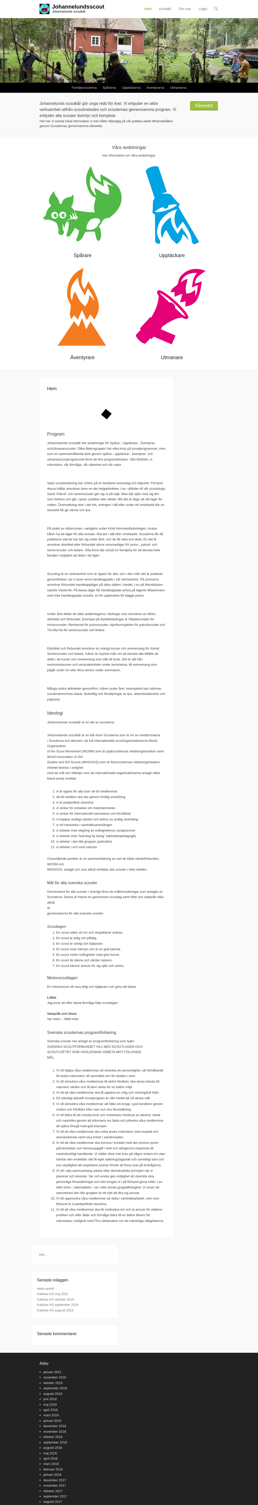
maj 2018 (50, 1453)
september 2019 (55, 1388)
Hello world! (45, 1289)
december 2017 (54, 1480)
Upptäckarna (131, 87)
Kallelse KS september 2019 (57, 1305)
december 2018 (54, 1426)
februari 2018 (53, 1469)
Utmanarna (178, 87)
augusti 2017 (52, 1501)
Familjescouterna (84, 87)
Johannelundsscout (78, 7)
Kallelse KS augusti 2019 (55, 1310)
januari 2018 (52, 1475)
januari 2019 (52, 1421)
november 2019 (54, 1377)
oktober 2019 (52, 1383)
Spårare (82, 255)
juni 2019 (50, 1399)
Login (203, 9)
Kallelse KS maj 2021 (52, 1294)
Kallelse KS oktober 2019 (55, 1299)
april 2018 (50, 1458)
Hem (148, 9)
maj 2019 (50, 1404)
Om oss (185, 9)
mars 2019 (51, 1415)
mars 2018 (51, 1464)
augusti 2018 (52, 1448)
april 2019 (50, 1410)
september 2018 (55, 1442)
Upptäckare (172, 255)
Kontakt (165, 9)
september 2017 (55, 1496)
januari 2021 (52, 1372)
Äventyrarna (155, 87)
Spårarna (109, 87)
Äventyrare (82, 357)
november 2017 (54, 1485)
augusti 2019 (52, 1394)
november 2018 (54, 1431)
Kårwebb (204, 105)
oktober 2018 (52, 1437)
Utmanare (172, 357)
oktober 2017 (52, 1491)
